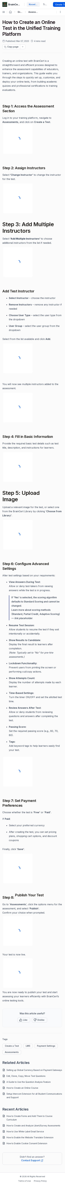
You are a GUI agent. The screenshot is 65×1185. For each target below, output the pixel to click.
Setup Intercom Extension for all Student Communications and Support (34, 1096)
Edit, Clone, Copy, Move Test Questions (26, 1076)
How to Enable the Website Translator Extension (30, 1137)
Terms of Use (24, 1181)
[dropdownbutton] (22, 46)
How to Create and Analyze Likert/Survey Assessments (33, 1125)
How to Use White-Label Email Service (25, 1131)
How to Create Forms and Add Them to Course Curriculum (29, 1118)
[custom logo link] (4, 4)
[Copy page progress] (11, 46)
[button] (23, 1020)
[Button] (39, 1020)
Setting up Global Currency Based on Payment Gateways (34, 1070)
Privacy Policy (40, 1181)
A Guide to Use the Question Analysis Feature (29, 1082)
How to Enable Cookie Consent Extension (27, 1143)
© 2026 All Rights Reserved (32, 1176)
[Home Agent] (10, 12)
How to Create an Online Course (22, 1088)
